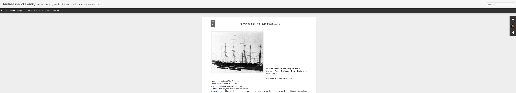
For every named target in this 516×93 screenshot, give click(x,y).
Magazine (21, 11)
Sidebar (37, 11)
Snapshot (46, 11)
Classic (4, 11)
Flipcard (12, 11)
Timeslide (55, 11)
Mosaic (29, 11)
